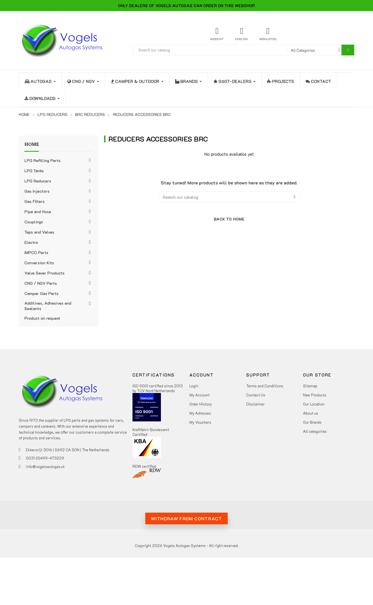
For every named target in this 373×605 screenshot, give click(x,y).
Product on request (42, 318)
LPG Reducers (37, 181)
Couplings (33, 221)
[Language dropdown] (241, 33)
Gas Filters (34, 201)
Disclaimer (255, 404)
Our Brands (312, 422)
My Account (199, 394)
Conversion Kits (39, 262)
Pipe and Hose (37, 211)
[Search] (229, 197)
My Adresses (200, 413)
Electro (31, 242)
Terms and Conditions (264, 385)
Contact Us (255, 394)
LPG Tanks (34, 170)
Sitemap (310, 385)
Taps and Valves (39, 232)
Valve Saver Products (44, 273)
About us (310, 413)
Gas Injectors (36, 191)
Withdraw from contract (186, 518)
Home (31, 144)
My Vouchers (200, 422)
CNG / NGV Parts (40, 283)
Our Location (313, 404)
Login (193, 385)
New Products (314, 394)
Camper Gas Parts (41, 293)
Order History (200, 404)
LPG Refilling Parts (42, 160)
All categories (315, 431)
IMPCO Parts (36, 252)
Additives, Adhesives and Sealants (47, 305)
